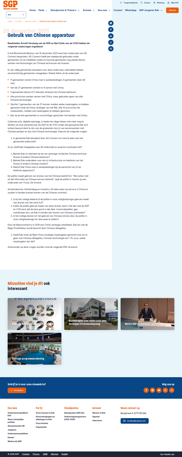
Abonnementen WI (17, 426)
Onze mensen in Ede (46, 412)
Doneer (12, 437)
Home (32, 10)
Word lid (172, 10)
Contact (118, 10)
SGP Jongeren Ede (151, 10)
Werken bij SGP (16, 441)
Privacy (36, 454)
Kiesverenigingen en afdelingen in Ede (47, 417)
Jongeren (13, 429)
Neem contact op (132, 408)
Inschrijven (16, 390)
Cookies (25, 454)
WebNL (167, 454)
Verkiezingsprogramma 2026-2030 (76, 417)
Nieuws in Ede (30, 21)
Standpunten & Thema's (65, 10)
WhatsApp (130, 10)
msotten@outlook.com (134, 421)
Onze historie (43, 423)
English (65, 454)
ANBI (45, 454)
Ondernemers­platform (19, 433)
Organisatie (42, 427)
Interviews (98, 420)
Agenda (97, 416)
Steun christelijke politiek (19, 420)
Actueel (89, 10)
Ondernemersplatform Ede (19, 414)
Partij (43, 10)
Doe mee (104, 10)
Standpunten (72, 408)
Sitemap (54, 454)
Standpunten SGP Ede (75, 412)
